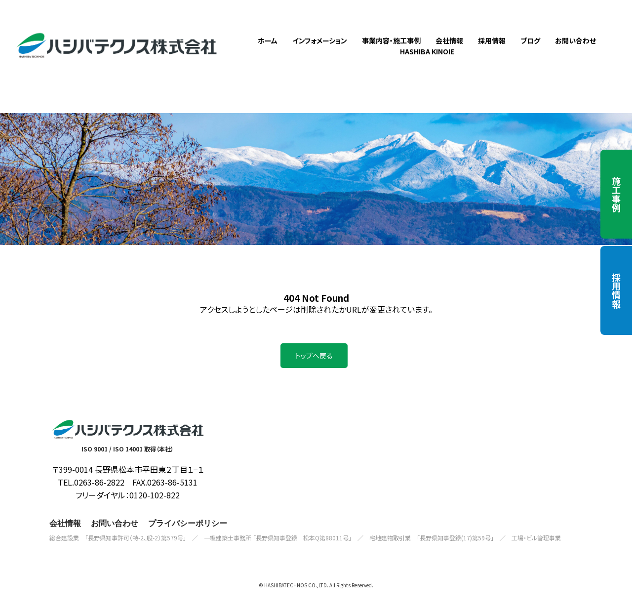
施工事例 (616, 194)
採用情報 (616, 290)
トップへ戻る (314, 369)
